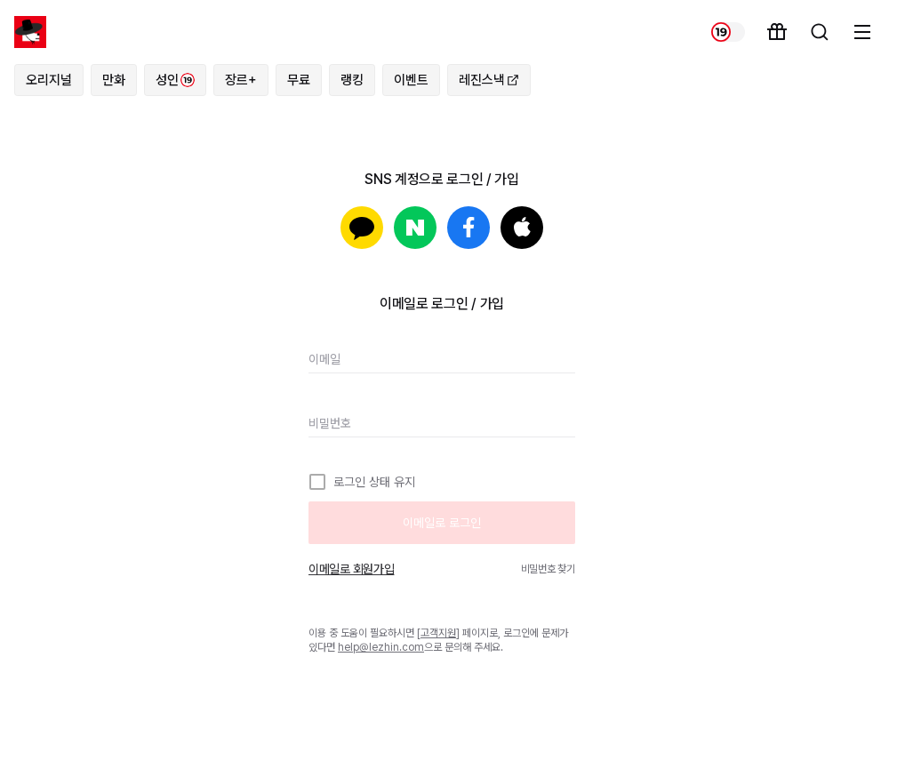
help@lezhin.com (381, 647)
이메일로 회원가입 (351, 569)
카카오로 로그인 (361, 227)
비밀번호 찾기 (548, 569)
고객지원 (438, 633)
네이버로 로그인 (415, 227)
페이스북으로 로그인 (468, 227)
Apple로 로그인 (522, 227)
